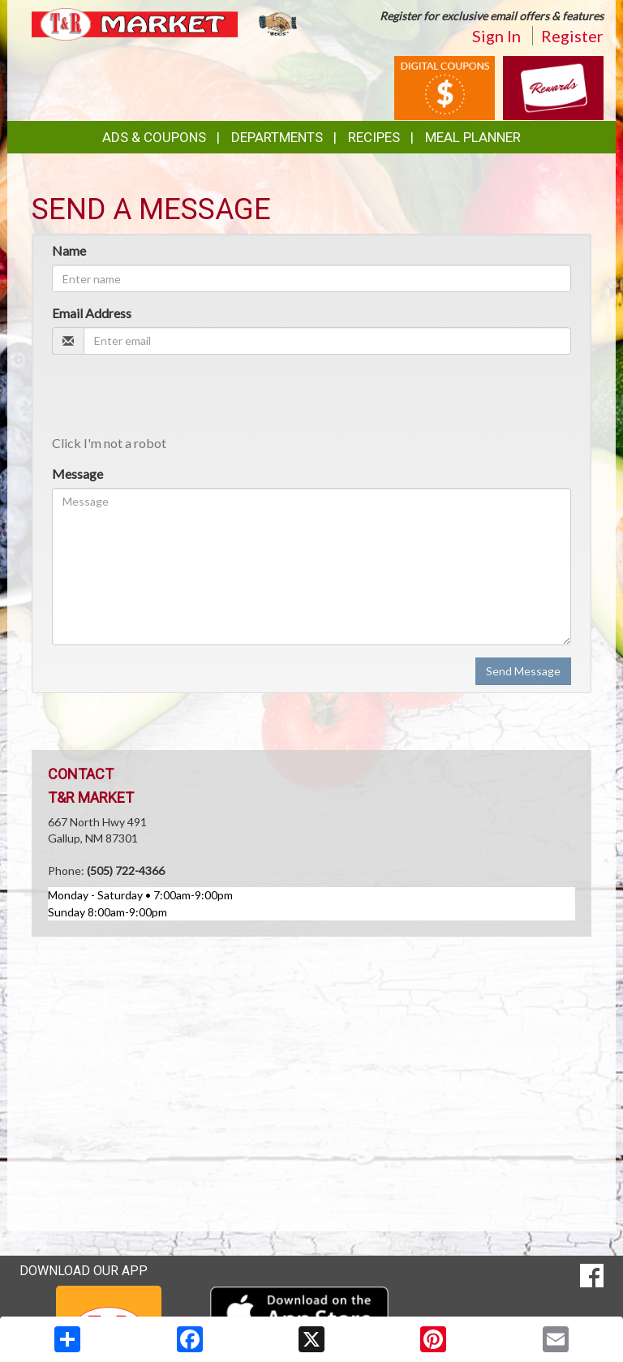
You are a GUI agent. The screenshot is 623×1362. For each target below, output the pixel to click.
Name (69, 250)
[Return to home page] (165, 23)
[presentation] (175, 398)
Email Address (91, 313)
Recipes (374, 137)
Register (572, 35)
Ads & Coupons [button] (154, 137)
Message (77, 473)
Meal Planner (473, 137)
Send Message (523, 671)
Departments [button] (277, 137)
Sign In (496, 35)
